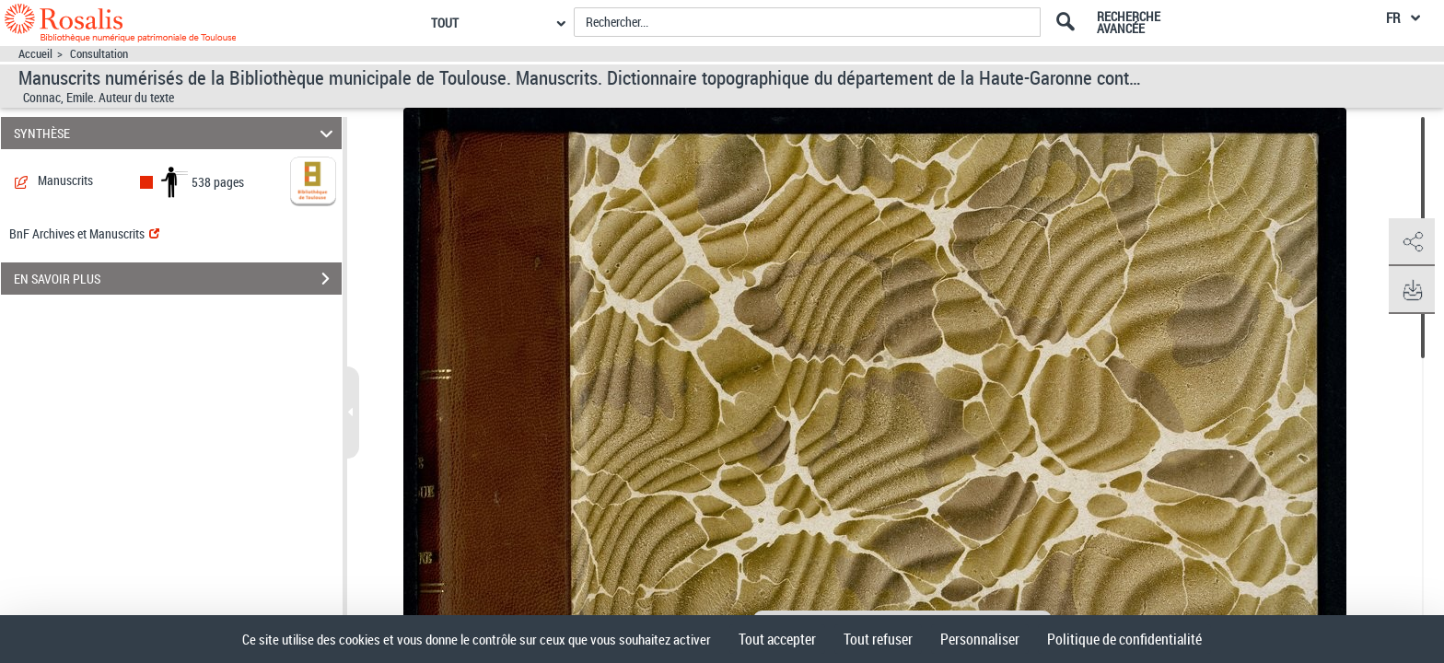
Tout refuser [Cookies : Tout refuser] (878, 639)
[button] (1412, 242)
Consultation (99, 54)
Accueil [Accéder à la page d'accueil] (35, 54)
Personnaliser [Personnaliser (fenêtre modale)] (979, 639)
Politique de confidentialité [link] (1124, 639)
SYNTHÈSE (176, 133)
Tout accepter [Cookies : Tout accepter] (777, 639)
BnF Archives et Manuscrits (84, 233)
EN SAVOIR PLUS (178, 279)
